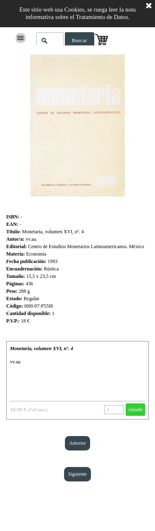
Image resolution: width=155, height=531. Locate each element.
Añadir (135, 409)
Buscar (79, 40)
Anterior (77, 443)
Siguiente (77, 474)
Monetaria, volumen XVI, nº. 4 (41, 348)
